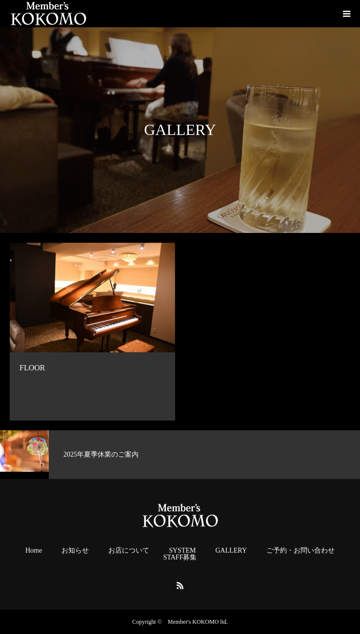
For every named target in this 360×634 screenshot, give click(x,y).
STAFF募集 (180, 557)
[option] (90, 454)
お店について (128, 550)
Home (33, 550)
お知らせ (75, 550)
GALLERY (231, 550)
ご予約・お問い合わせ (300, 550)
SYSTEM (182, 550)
